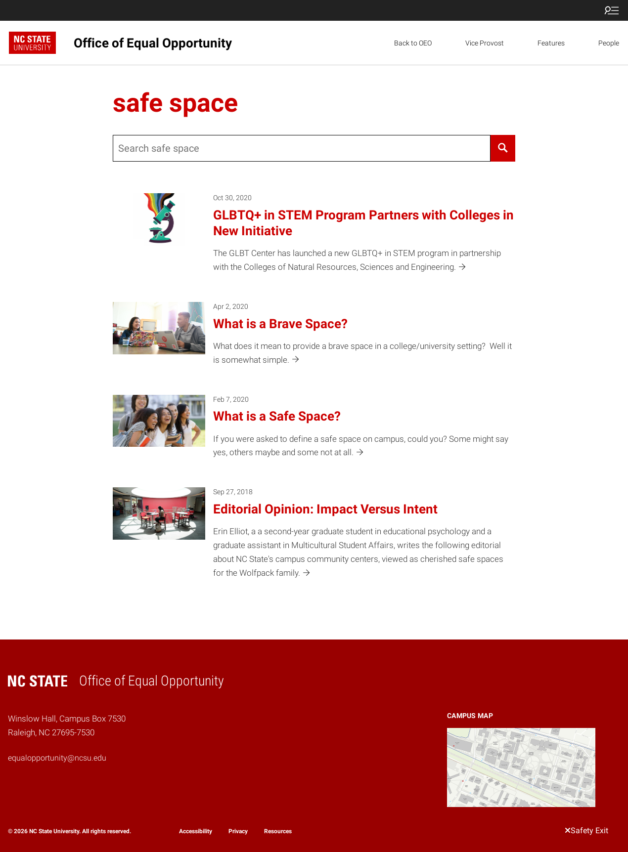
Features (551, 43)
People (608, 43)
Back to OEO (413, 43)
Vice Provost (484, 43)
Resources (278, 831)
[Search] (503, 148)
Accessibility (195, 831)
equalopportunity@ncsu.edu (57, 758)
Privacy (238, 831)
